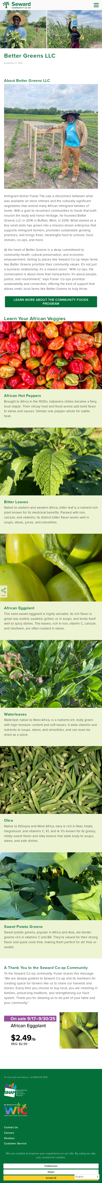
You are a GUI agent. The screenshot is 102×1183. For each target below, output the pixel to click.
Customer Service (15, 1143)
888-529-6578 (40, 1077)
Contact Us (11, 1127)
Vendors (9, 1138)
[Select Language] (86, 1176)
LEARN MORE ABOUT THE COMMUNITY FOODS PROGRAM (51, 301)
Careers (9, 1133)
